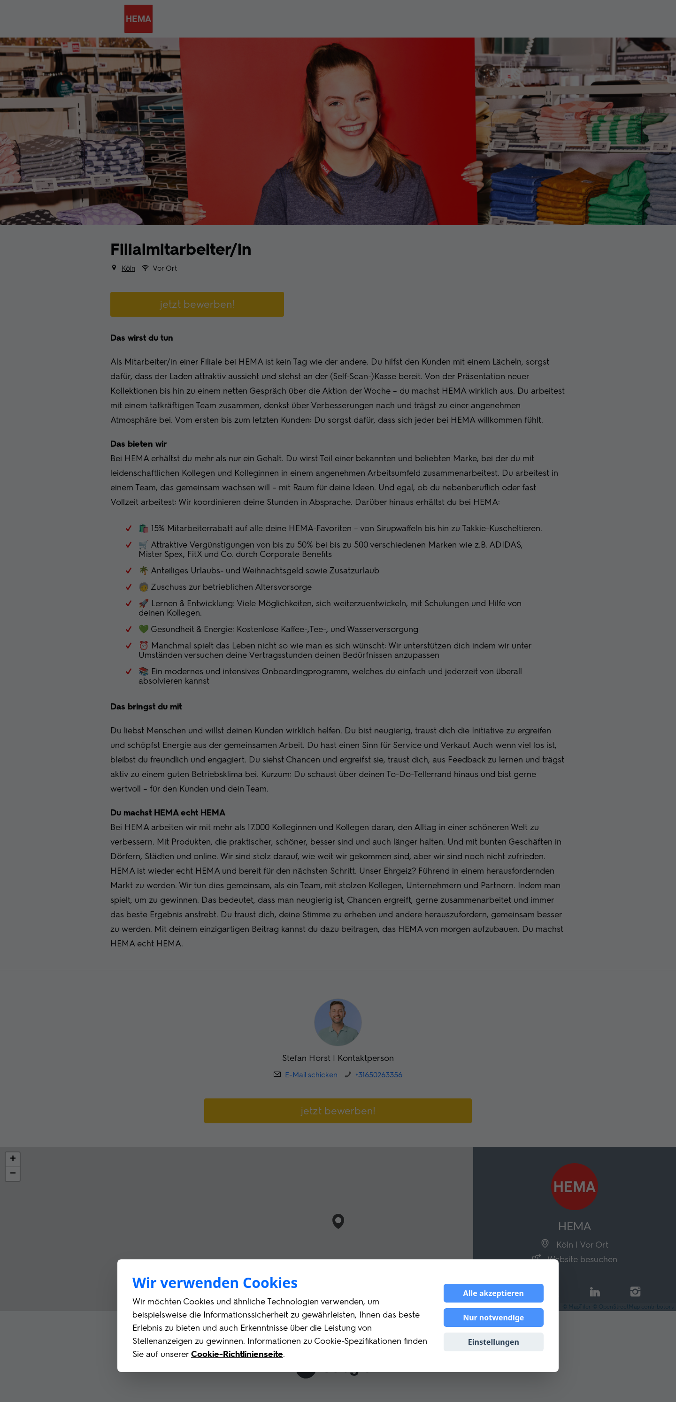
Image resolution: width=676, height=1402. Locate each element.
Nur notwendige (493, 1317)
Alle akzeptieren (493, 1293)
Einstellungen (493, 1342)
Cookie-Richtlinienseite (237, 1354)
